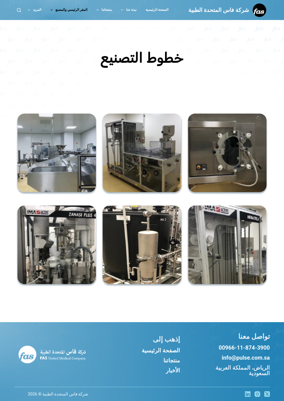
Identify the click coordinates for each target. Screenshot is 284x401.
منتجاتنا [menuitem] (103, 10)
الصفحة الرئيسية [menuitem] (157, 10)
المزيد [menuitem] (33, 10)
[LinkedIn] (247, 394)
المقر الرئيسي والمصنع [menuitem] (67, 10)
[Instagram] (257, 394)
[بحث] (19, 10)
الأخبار (173, 370)
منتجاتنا (171, 360)
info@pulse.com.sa (246, 357)
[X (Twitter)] (267, 394)
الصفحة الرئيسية (161, 350)
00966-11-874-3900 (244, 347)
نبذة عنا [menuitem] (127, 10)
